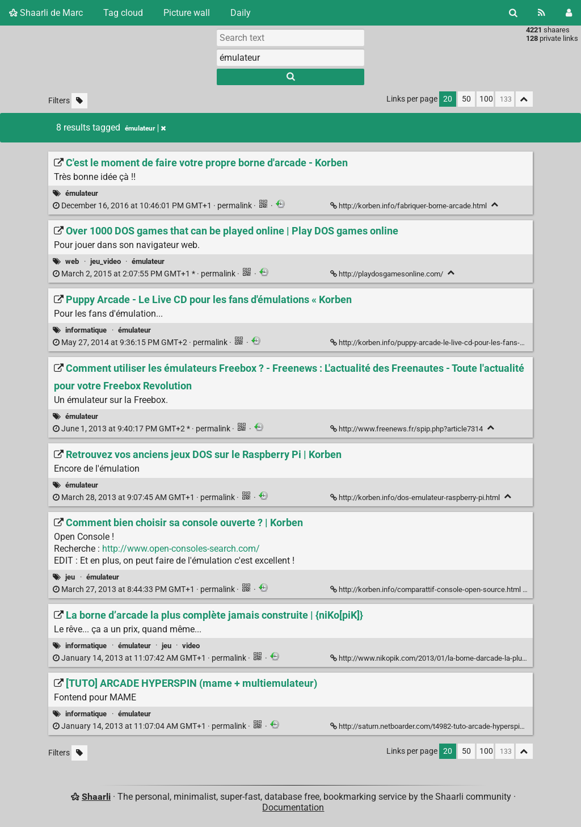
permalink (153, 206)
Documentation (293, 807)
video (191, 645)
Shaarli (96, 796)
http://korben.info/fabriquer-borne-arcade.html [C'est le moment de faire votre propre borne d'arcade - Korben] (409, 205)
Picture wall (186, 12)
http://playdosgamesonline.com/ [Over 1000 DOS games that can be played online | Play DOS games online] (387, 274)
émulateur (81, 193)
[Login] (569, 13)
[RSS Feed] (541, 13)
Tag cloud (123, 12)
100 (486, 99)
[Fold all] (524, 99)
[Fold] (495, 204)
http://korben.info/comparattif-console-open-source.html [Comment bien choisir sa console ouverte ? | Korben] (426, 589)
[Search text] (290, 37)
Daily (240, 12)
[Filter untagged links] (79, 100)
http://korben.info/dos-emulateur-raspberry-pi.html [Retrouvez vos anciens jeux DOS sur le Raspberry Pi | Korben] (416, 497)
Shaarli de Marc (46, 12)
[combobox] (290, 57)
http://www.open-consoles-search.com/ (181, 548)
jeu (70, 577)
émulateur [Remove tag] (145, 128)
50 (466, 99)
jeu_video (105, 261)
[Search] (513, 13)
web (72, 261)
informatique (86, 330)
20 (447, 99)
